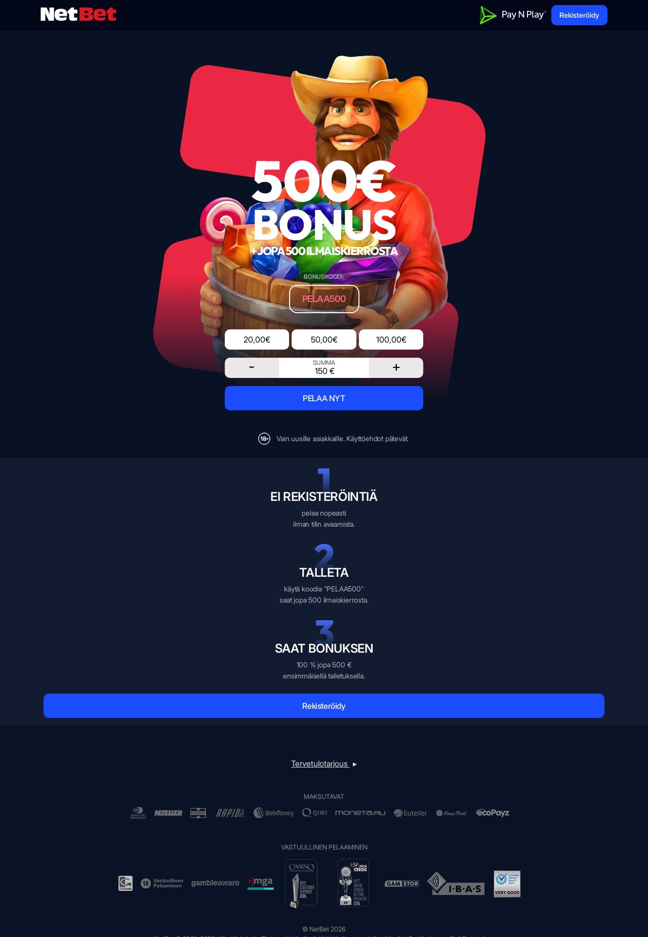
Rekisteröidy (579, 15)
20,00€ (257, 339)
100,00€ (391, 339)
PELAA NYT (324, 398)
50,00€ (324, 339)
